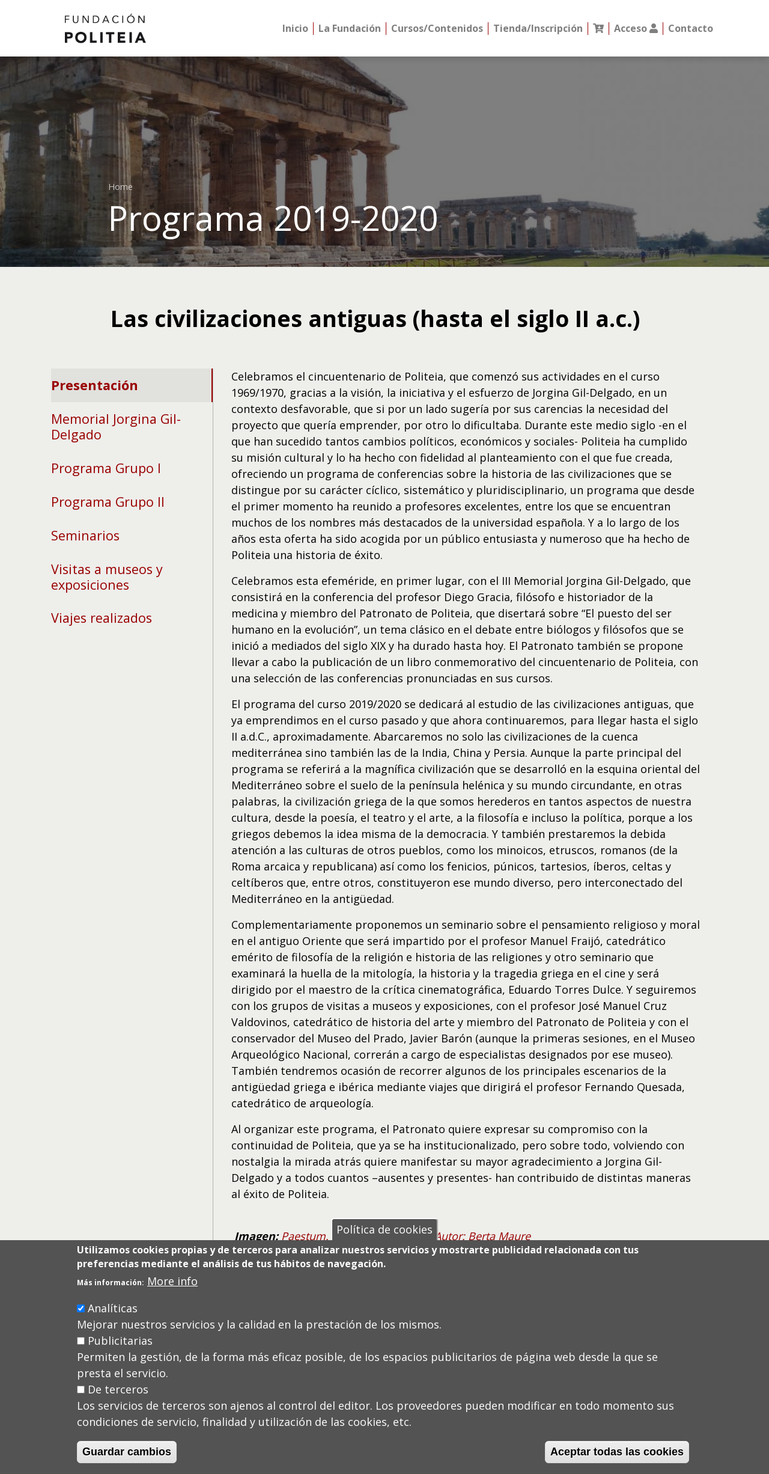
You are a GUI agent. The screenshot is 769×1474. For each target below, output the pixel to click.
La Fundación (349, 28)
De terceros (118, 1389)
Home (120, 186)
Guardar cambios (126, 1452)
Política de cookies (384, 1229)
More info (172, 1281)
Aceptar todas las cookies (617, 1452)
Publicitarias (120, 1340)
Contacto (690, 28)
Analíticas (113, 1308)
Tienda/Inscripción (538, 28)
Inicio (295, 28)
